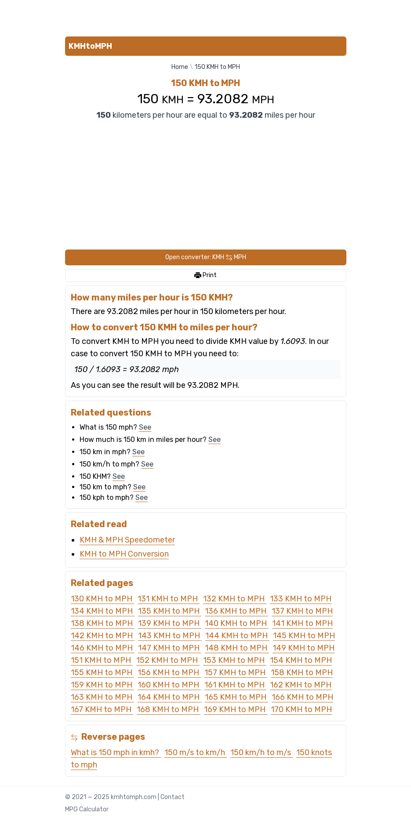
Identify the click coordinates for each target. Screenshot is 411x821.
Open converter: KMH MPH (205, 257)
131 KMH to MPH (169, 599)
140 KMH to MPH (237, 623)
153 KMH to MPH (234, 660)
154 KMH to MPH (301, 660)
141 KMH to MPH (302, 623)
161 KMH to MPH (235, 685)
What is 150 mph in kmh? (116, 752)
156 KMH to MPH (169, 672)
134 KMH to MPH (103, 611)
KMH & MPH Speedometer (127, 540)
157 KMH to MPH (235, 672)
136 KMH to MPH (236, 611)
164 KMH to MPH (169, 697)
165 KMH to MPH (236, 697)
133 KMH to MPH (300, 599)
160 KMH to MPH (169, 685)
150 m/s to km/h (195, 752)
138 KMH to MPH (103, 623)
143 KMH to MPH (170, 635)
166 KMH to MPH (302, 697)
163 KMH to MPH (102, 697)
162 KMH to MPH (300, 685)
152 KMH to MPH (168, 660)
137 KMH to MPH (302, 611)
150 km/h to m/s (261, 752)
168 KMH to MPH (168, 709)
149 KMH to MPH (304, 648)
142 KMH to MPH (103, 635)
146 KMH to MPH (103, 648)
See (145, 427)
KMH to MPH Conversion (124, 554)
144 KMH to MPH (237, 635)
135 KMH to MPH (169, 611)
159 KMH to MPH (102, 685)
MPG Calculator (87, 809)
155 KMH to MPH (102, 672)
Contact (172, 797)
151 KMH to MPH (102, 660)
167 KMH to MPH (102, 709)
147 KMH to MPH (169, 648)
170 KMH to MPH (301, 709)
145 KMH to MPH (304, 635)
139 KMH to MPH (169, 623)
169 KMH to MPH (235, 709)
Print (205, 275)
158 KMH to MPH (302, 672)
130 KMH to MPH (102, 599)
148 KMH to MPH (237, 648)
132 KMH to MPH (234, 599)
